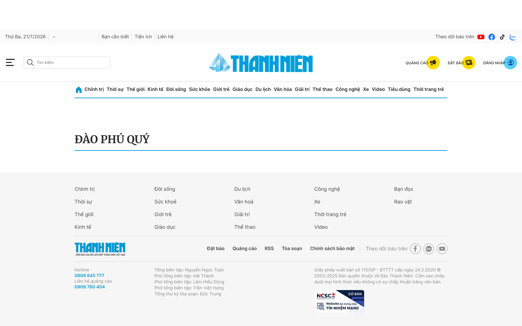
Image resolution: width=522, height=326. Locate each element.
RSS (269, 248)
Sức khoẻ (165, 201)
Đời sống (176, 89)
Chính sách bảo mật (332, 248)
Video (378, 89)
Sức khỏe (199, 89)
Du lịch (263, 89)
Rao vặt (403, 201)
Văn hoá (243, 201)
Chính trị (94, 89)
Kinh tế (155, 89)
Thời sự (115, 89)
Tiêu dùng (399, 89)
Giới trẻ (221, 89)
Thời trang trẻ (428, 89)
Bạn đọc (403, 189)
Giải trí (302, 89)
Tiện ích (143, 37)
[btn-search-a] (30, 62)
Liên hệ (165, 37)
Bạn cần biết (115, 37)
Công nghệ (348, 89)
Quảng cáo (244, 248)
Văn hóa (283, 89)
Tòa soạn (292, 248)
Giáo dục (242, 89)
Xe (366, 89)
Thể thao (323, 89)
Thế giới (135, 89)
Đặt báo (215, 248)
